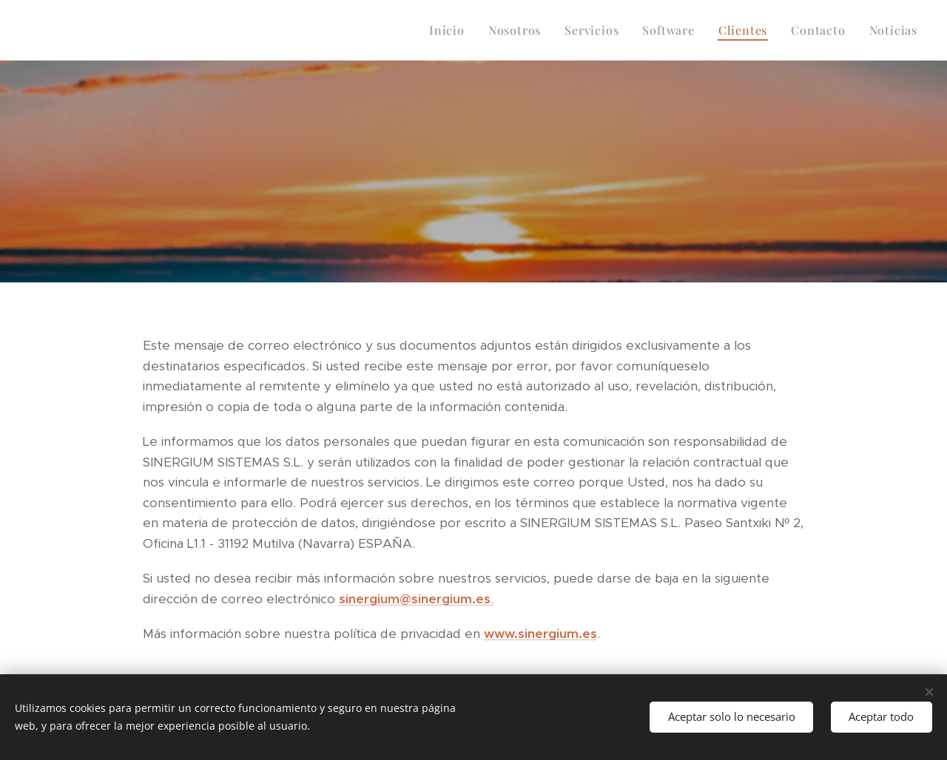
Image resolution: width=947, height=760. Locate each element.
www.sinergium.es (540, 633)
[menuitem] (450, 30)
